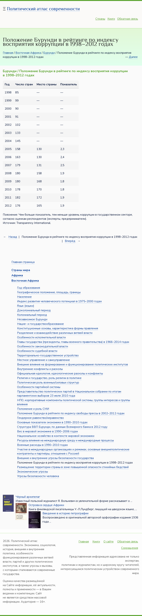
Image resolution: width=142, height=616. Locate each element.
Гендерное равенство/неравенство (40, 418)
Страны (100, 19)
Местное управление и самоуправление (43, 360)
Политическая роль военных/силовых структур (48, 382)
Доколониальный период (34, 310)
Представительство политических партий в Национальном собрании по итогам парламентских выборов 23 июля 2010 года (69, 394)
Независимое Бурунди (32, 319)
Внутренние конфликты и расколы (40, 369)
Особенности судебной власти (37, 351)
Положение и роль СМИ (33, 409)
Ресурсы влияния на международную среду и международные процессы (65, 440)
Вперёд (70, 241)
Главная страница (23, 262)
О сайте (108, 541)
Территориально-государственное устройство (48, 355)
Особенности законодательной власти (42, 346)
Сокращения (129, 548)
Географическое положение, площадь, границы (49, 292)
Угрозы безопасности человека (38, 476)
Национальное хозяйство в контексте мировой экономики (55, 436)
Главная (8, 53)
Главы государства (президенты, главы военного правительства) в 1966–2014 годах (73, 342)
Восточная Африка (28, 53)
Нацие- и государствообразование (40, 324)
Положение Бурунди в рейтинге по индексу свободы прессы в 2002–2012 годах (71, 413)
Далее (133, 57)
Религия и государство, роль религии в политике (49, 378)
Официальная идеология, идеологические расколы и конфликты (60, 373)
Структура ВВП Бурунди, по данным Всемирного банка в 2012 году (62, 427)
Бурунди (49, 53)
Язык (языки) (25, 306)
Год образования (28, 288)
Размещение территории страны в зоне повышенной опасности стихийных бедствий (73, 467)
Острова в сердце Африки (46, 505)
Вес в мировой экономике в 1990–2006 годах (47, 431)
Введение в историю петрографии (65, 513)
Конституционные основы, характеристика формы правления (57, 328)
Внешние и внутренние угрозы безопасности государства (55, 458)
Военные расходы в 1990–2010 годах (42, 445)
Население (24, 297)
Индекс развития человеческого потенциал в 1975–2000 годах (59, 301)
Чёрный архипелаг (28, 497)
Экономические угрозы (32, 472)
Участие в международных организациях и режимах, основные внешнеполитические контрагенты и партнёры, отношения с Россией (73, 451)
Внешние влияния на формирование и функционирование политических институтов (72, 364)
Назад (12, 237)
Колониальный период (32, 315)
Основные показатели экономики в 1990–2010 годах (52, 422)
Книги (111, 19)
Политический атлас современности (43, 8)
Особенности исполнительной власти (41, 337)
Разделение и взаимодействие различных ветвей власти (54, 333)
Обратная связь (127, 19)
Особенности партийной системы (38, 387)
